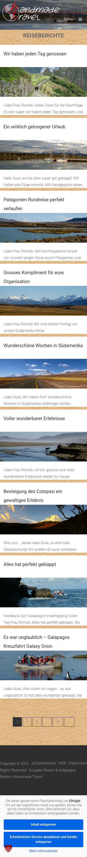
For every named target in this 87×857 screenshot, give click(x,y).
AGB (62, 763)
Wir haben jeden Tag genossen (34, 54)
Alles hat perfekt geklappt (29, 564)
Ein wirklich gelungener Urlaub (34, 127)
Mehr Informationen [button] (43, 851)
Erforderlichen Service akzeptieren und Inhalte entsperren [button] (43, 839)
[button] (8, 848)
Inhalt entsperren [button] (43, 824)
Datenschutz (46, 763)
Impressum (77, 763)
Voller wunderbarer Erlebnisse (34, 418)
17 (57, 722)
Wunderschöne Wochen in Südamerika (43, 345)
